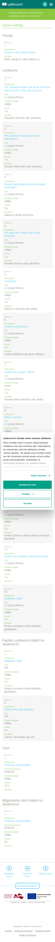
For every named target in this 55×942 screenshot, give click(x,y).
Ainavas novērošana (15, 326)
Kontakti (8, 931)
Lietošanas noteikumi (23, 931)
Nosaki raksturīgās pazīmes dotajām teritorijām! (25, 185)
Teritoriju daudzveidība (17, 765)
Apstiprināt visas (27, 484)
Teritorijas (10, 281)
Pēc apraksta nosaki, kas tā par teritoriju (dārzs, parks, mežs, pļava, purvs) (27, 88)
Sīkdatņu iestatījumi (27, 935)
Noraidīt (28, 503)
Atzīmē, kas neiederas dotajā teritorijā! (26, 556)
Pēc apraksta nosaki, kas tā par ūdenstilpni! (22, 137)
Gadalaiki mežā (13, 598)
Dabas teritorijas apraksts (19, 709)
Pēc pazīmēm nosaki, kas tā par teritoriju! (22, 234)
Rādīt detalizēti (38, 475)
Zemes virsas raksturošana (19, 52)
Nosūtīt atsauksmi (27, 885)
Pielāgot (27, 494)
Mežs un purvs (12, 417)
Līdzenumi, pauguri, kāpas (19, 372)
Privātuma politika (42, 931)
